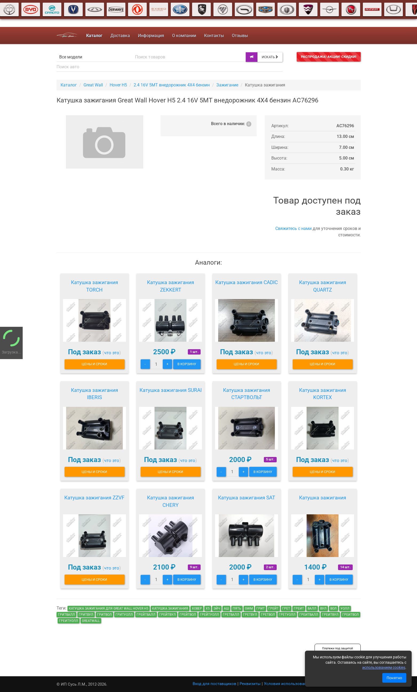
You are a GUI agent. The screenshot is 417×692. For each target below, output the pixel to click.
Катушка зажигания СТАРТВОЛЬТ (246, 394)
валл (312, 608)
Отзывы (240, 35)
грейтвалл (146, 615)
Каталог (69, 85)
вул (323, 608)
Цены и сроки (94, 364)
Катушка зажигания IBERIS (94, 394)
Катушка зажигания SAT (246, 498)
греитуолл (68, 621)
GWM (249, 608)
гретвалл (231, 615)
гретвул (250, 615)
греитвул (330, 615)
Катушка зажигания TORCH (94, 286)
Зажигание (227, 85)
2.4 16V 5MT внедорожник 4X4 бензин (172, 85)
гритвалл (66, 615)
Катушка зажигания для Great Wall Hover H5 (108, 608)
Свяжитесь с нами (293, 228)
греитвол (350, 615)
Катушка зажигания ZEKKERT (170, 286)
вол (333, 608)
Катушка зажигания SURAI (171, 390)
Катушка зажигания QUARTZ (322, 286)
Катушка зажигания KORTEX (322, 394)
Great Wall (93, 85)
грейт (273, 608)
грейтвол (188, 615)
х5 (208, 608)
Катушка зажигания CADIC (246, 282)
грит (260, 608)
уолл (345, 608)
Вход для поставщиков (214, 683)
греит (299, 608)
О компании (184, 35)
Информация (151, 35)
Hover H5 (118, 85)
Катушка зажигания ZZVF (94, 498)
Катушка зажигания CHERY (170, 501)
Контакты (214, 35)
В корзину (186, 364)
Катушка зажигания (322, 498)
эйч (216, 608)
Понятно (394, 678)
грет (286, 608)
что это (111, 352)
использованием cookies (383, 667)
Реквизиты (250, 683)
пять (237, 608)
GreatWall (91, 621)
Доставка (120, 35)
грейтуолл (209, 615)
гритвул (86, 615)
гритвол (104, 615)
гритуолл (124, 615)
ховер (197, 608)
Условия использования (287, 683)
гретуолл (287, 615)
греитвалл (308, 615)
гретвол (268, 615)
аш (226, 608)
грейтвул (167, 615)
